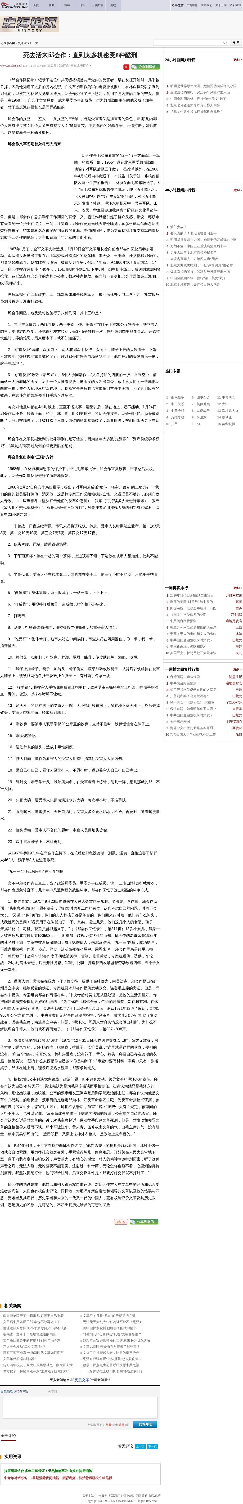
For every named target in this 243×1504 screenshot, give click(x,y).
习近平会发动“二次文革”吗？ (24, 1346)
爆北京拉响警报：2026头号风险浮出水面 (200, 92)
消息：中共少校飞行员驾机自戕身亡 (196, 111)
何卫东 (202, 417)
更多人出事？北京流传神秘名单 (193, 252)
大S (224, 404)
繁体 (181, 5)
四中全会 (203, 397)
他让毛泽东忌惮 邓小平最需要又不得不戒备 (35, 1328)
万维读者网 (8, 43)
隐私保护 (155, 1495)
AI (198, 424)
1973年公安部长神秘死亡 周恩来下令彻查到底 (116, 1340)
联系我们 (115, 1495)
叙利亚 (227, 417)
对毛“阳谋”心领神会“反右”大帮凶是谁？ (112, 1334)
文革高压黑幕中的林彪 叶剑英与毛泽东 (31, 1340)
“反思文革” (82, 1380)
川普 (174, 424)
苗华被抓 (228, 424)
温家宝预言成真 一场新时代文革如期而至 (33, 1353)
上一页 (140, 1446)
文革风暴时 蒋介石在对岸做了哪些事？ (111, 1346)
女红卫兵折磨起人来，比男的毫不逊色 (111, 1353)
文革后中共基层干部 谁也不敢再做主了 (31, 1322)
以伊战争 (203, 411)
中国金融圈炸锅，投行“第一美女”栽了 (198, 99)
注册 (239, 5)
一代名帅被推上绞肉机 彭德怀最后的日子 (113, 1371)
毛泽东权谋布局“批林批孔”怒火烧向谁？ (112, 1359)
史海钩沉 (23, 43)
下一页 (152, 1446)
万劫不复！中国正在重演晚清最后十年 (198, 246)
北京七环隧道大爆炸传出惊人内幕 (195, 105)
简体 (174, 5)
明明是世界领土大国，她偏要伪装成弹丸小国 (203, 86)
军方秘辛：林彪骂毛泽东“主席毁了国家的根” (36, 1371)
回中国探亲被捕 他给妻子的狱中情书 (110, 1328)
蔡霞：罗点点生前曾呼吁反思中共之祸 (111, 1365)
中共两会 (228, 397)
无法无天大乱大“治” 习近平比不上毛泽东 (113, 1322)
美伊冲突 (203, 404)
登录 (232, 5)
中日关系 (177, 404)
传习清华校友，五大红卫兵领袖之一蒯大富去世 (38, 1365)
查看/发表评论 (79, 65)
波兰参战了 (178, 227)
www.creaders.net (10, 65)
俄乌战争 (177, 397)
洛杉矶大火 (230, 411)
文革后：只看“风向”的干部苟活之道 (109, 1316)
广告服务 (101, 1495)
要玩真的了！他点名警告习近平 (193, 233)
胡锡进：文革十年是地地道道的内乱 (29, 1334)
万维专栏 (177, 417)
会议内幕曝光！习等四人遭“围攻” (195, 259)
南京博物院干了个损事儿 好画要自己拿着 (33, 1316)
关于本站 (88, 1495)
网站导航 (141, 1495)
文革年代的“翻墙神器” (19, 1359)
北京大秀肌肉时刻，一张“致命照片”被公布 (201, 265)
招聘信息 (128, 1495)
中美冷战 (177, 411)
